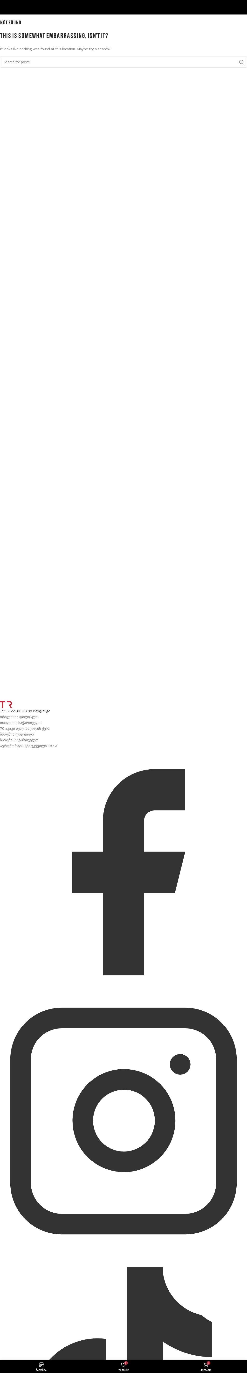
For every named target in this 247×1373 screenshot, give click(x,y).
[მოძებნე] (123, 62)
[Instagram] (123, 1243)
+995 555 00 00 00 (16, 710)
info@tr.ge (41, 710)
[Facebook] (123, 994)
